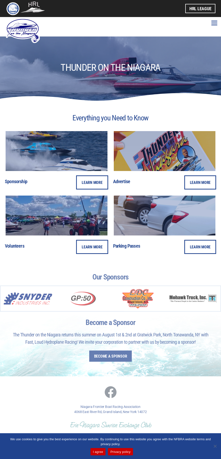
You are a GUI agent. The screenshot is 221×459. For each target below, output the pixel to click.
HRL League (200, 8)
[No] (214, 446)
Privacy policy (120, 452)
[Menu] (214, 22)
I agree (98, 452)
